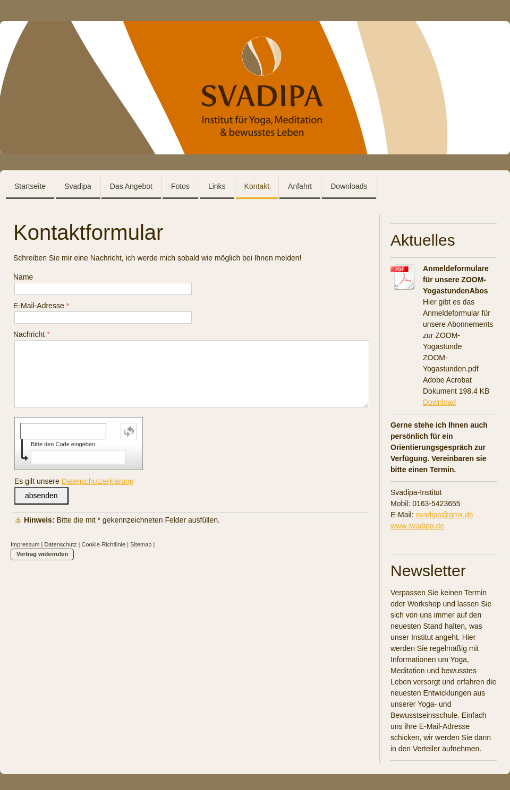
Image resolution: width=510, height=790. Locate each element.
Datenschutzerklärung (98, 481)
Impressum (25, 544)
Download (439, 402)
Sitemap (140, 544)
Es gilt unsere (74, 481)
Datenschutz (60, 544)
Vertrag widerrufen (42, 554)
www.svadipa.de (417, 526)
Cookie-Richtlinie (104, 544)
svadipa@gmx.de (444, 514)
